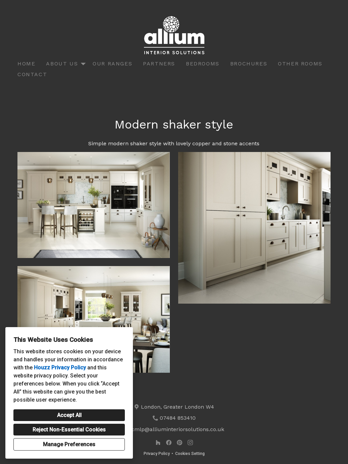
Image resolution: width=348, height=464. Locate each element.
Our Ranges (112, 63)
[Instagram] (190, 442)
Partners (159, 63)
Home (26, 63)
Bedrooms (202, 63)
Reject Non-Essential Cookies (69, 429)
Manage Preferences (69, 444)
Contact (32, 74)
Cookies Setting (190, 453)
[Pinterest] (179, 442)
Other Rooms (300, 63)
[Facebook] (168, 442)
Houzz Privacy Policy (60, 367)
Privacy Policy (157, 453)
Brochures (248, 63)
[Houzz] (158, 442)
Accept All (69, 415)
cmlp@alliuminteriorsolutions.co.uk (177, 429)
